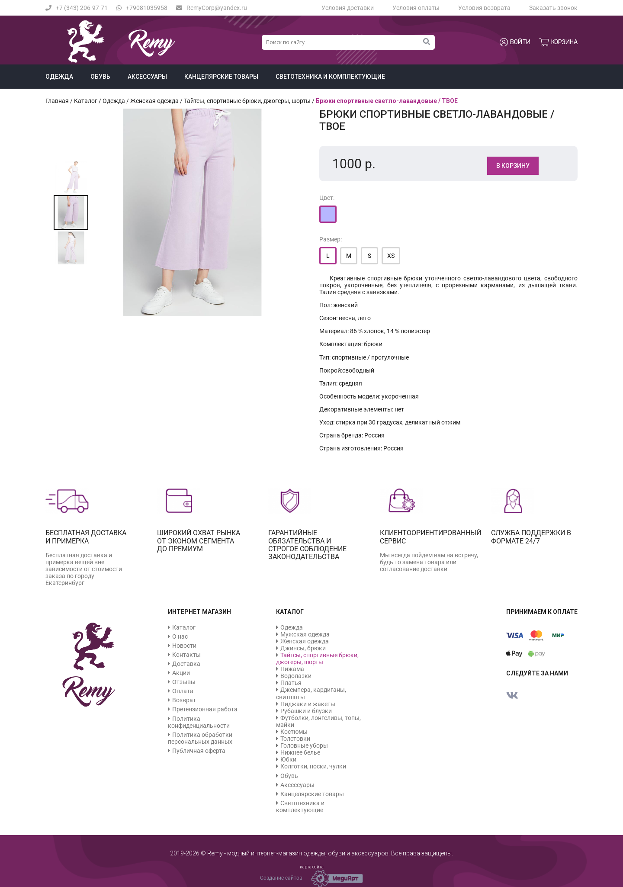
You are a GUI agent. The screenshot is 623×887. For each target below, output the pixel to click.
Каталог (85, 100)
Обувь (100, 76)
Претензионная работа (205, 709)
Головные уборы (304, 745)
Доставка (186, 663)
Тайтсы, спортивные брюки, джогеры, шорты (247, 100)
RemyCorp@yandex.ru (211, 7)
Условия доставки (347, 7)
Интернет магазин (199, 611)
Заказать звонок (553, 7)
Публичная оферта (198, 750)
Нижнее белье (300, 752)
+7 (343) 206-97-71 (76, 7)
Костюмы (294, 731)
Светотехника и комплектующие (330, 76)
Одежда (59, 76)
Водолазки (296, 675)
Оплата (182, 691)
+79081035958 (141, 7)
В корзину (513, 165)
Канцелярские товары (221, 76)
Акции (181, 672)
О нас (180, 636)
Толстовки (295, 738)
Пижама (292, 668)
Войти (515, 42)
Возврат (184, 700)
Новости (184, 645)
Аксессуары (147, 76)
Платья (291, 682)
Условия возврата (484, 7)
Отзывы (184, 681)
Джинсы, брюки (303, 648)
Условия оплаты (416, 7)
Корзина (558, 42)
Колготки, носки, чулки (313, 766)
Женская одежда (154, 100)
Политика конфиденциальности (199, 722)
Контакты (186, 654)
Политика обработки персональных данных (200, 738)
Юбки (288, 759)
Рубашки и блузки (306, 710)
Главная (57, 100)
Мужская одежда (305, 634)
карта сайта (312, 867)
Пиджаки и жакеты (307, 704)
